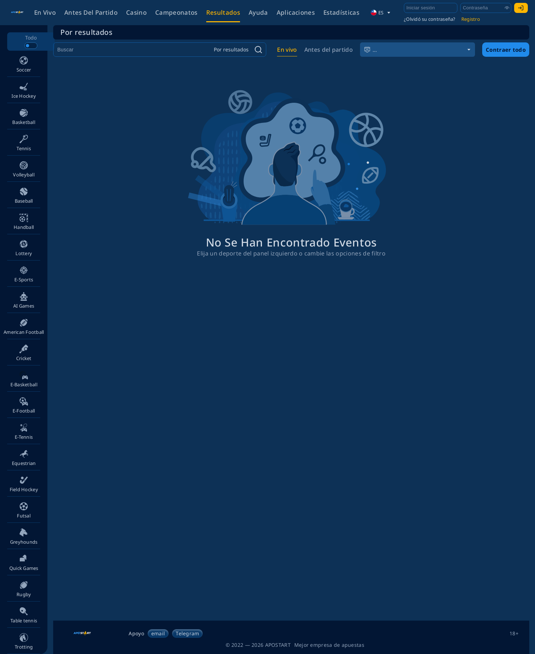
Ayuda (258, 12)
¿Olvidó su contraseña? (430, 19)
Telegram (187, 633)
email (158, 633)
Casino (136, 12)
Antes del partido (90, 12)
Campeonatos (176, 12)
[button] (23, 64)
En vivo (45, 12)
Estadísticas (341, 12)
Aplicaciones (296, 12)
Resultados (223, 12)
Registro (470, 19)
